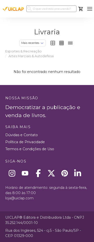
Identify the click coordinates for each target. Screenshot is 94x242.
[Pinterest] (64, 173)
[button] (89, 9)
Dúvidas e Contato (21, 135)
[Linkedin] (77, 173)
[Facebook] (38, 173)
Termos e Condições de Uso (29, 149)
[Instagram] (12, 173)
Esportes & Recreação (23, 51)
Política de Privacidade (25, 142)
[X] (51, 173)
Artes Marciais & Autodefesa (31, 56)
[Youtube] (25, 173)
